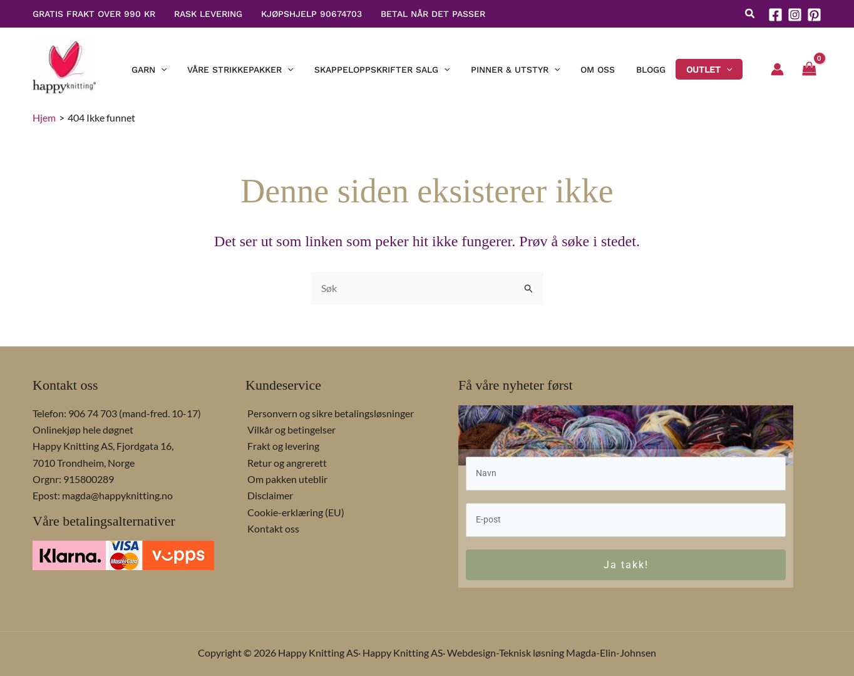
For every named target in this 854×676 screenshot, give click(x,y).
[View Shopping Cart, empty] (808, 69)
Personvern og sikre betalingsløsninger (328, 412)
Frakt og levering (281, 444)
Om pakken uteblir (285, 478)
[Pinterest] (814, 15)
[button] (750, 14)
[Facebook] (775, 15)
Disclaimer (268, 494)
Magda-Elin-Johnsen (611, 652)
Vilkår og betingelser (289, 428)
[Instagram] (795, 15)
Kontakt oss (271, 527)
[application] (181, 69)
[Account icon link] (777, 69)
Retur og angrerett (285, 461)
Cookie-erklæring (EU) (293, 511)
